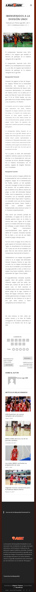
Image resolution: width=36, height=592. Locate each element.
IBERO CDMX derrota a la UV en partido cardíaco (16, 439)
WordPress (19, 587)
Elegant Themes (17, 585)
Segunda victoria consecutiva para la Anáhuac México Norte (17, 488)
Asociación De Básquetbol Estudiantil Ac (18, 512)
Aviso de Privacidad (15, 590)
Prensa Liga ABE (20, 23)
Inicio (7, 590)
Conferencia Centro (18, 25)
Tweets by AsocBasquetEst (11, 576)
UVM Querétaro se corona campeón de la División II (14, 415)
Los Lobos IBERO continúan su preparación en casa (16, 464)
